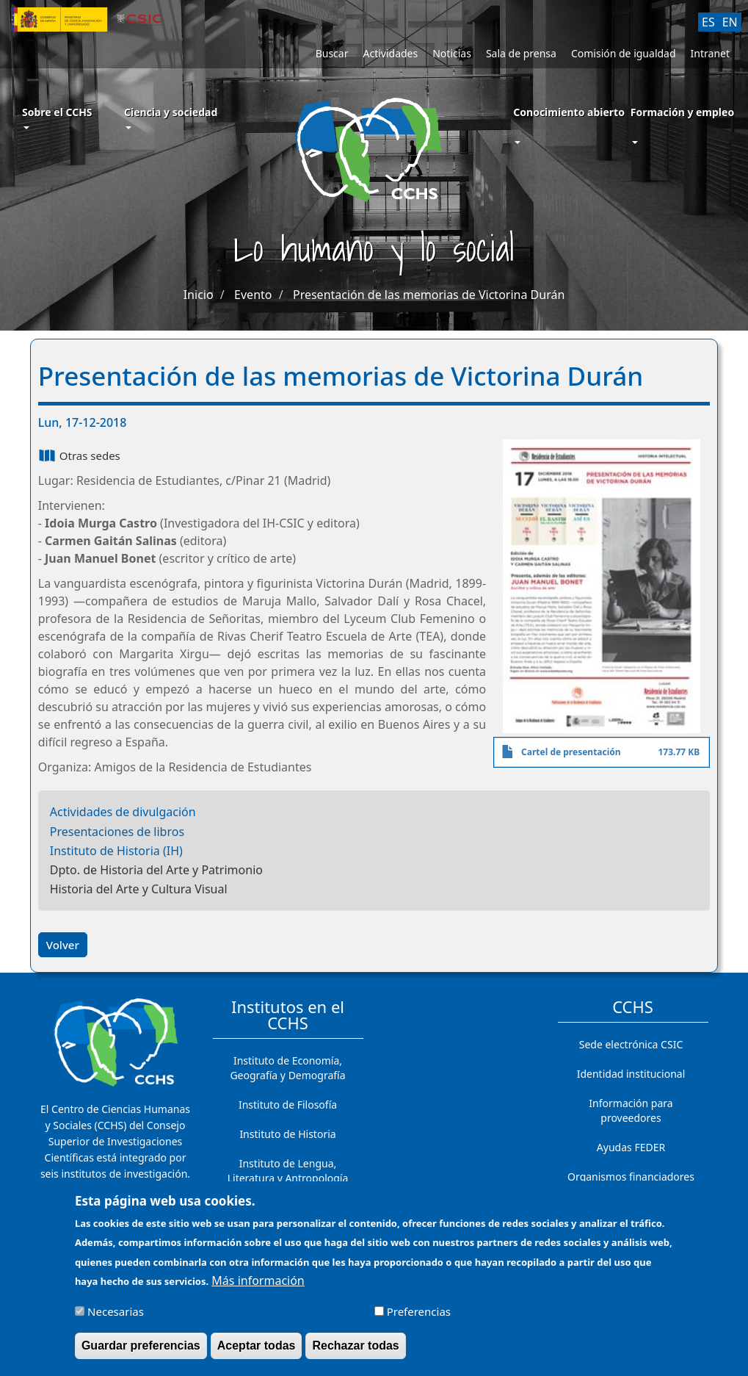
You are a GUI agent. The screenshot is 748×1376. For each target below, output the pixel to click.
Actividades (390, 53)
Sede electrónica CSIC (631, 1044)
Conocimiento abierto (569, 112)
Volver (62, 944)
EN (730, 22)
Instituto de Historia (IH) (116, 851)
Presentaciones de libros (117, 832)
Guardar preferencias (140, 1353)
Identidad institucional (631, 1074)
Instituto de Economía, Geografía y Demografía (287, 1067)
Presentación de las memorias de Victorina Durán (428, 295)
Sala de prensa (521, 53)
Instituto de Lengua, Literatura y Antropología (288, 1170)
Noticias (451, 53)
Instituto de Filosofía (288, 1105)
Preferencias (419, 1318)
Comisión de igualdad (623, 53)
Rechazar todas (355, 1353)
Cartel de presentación (571, 752)
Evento (253, 295)
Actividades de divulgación (123, 812)
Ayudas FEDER (631, 1147)
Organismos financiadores (630, 1177)
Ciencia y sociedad (170, 117)
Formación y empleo (682, 112)
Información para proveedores (630, 1110)
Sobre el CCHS (57, 117)
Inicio (199, 295)
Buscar (332, 53)
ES (708, 22)
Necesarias (115, 1318)
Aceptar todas (256, 1353)
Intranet (710, 53)
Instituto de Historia (287, 1134)
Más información (257, 1288)
